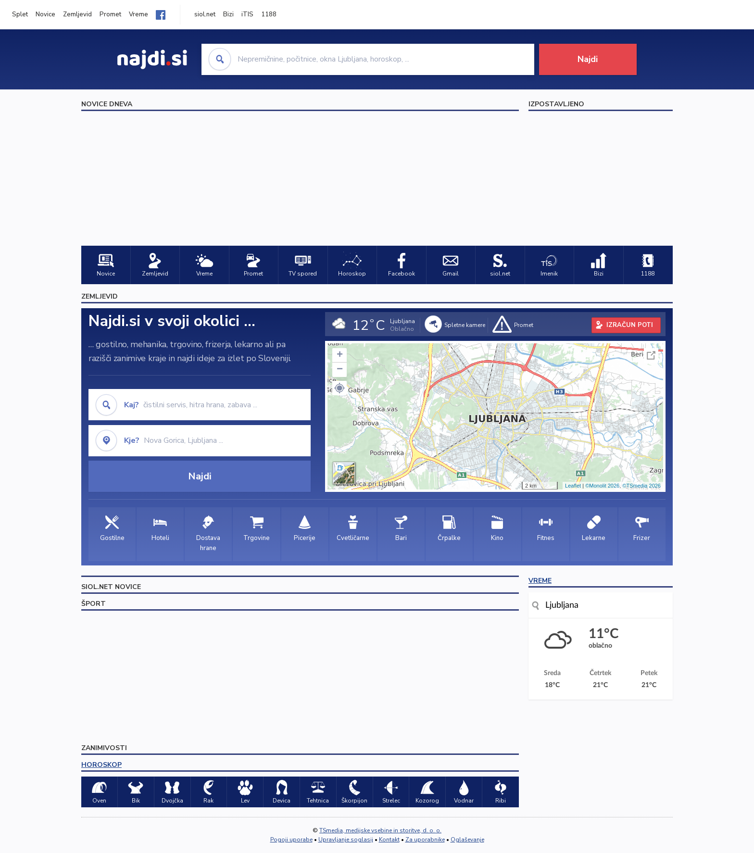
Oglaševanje (467, 839)
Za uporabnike (425, 839)
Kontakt (389, 839)
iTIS (247, 14)
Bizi (228, 14)
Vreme (138, 14)
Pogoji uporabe (291, 839)
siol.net (204, 14)
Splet (20, 14)
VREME (540, 580)
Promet (110, 14)
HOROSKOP (101, 764)
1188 (268, 14)
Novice (45, 14)
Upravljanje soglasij (345, 839)
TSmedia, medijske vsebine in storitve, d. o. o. (380, 830)
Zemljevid (77, 14)
